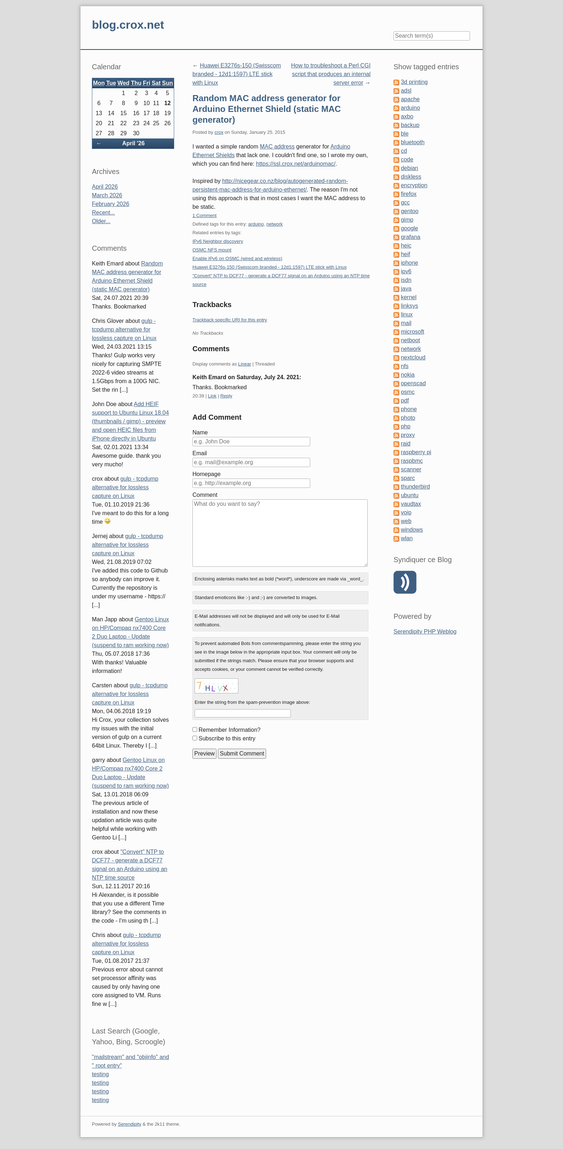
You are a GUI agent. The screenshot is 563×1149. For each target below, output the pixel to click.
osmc (407, 392)
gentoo (409, 211)
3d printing (414, 82)
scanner (411, 469)
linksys (409, 306)
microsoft (412, 332)
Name (200, 432)
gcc (405, 202)
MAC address (277, 146)
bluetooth (412, 142)
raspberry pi (416, 452)
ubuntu (409, 495)
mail (406, 323)
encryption (414, 185)
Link (212, 396)
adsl (406, 91)
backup (410, 125)
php (405, 426)
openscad (413, 383)
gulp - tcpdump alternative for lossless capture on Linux (124, 329)
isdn (406, 280)
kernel (409, 297)
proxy (408, 435)
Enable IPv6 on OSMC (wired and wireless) (237, 258)
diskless (411, 177)
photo (408, 418)
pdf (405, 400)
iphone (409, 263)
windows (412, 530)
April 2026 (105, 187)
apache (410, 99)
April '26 (133, 143)
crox (218, 132)
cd (404, 151)
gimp (407, 220)
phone (409, 409)
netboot (410, 340)
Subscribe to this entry (227, 738)
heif (405, 254)
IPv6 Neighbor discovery (217, 241)
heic (406, 245)
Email (199, 453)
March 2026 (107, 195)
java (406, 289)
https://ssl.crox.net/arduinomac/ (295, 164)
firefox (409, 194)
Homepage (206, 474)
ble (404, 134)
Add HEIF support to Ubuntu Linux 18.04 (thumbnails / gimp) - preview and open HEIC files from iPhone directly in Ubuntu (130, 421)
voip (406, 512)
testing (100, 1074)
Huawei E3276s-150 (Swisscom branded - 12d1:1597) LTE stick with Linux (236, 74)
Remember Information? (230, 730)
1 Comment (204, 215)
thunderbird (415, 487)
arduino (256, 224)
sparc (408, 478)
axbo (407, 116)
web (406, 521)
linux (407, 314)
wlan (407, 538)
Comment (204, 495)
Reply (226, 396)
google (409, 228)
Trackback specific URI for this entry (229, 319)
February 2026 (110, 204)
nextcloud (413, 357)
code (407, 159)
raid (405, 444)
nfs (404, 366)
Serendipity (129, 1124)
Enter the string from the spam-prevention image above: (252, 702)
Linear (244, 364)
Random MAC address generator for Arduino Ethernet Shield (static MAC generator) (266, 108)
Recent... (103, 212)
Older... (101, 221)
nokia (407, 375)
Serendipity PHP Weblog (425, 631)
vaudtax (411, 504)
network (274, 224)
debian (409, 168)
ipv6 (406, 271)
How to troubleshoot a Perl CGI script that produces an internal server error (331, 74)
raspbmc (412, 461)
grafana (410, 237)
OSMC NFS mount (211, 250)
